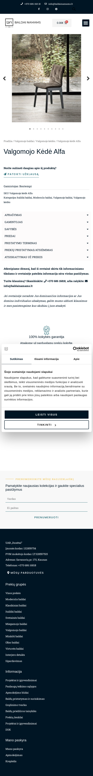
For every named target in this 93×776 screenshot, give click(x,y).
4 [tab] (41, 129)
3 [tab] (37, 129)
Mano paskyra (14, 749)
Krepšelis (10, 761)
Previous (4, 78)
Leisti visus (47, 414)
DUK (8, 729)
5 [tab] (45, 129)
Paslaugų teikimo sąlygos (20, 686)
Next (88, 78)
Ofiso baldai (12, 642)
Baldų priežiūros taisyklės (20, 711)
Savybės (11, 229)
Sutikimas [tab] (16, 358)
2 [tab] (34, 129)
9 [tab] (59, 129)
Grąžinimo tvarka (16, 705)
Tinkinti (46, 424)
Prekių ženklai (14, 717)
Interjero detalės (15, 655)
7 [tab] (52, 129)
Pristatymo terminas (21, 243)
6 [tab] (48, 129)
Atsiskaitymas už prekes (24, 257)
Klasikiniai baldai (15, 605)
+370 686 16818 (56, 281)
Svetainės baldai (15, 617)
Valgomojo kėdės (45, 141)
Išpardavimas (13, 661)
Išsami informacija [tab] (46, 358)
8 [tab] (56, 129)
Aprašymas (13, 215)
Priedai (10, 236)
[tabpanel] (46, 78)
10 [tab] (63, 129)
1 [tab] (30, 129)
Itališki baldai (24, 197)
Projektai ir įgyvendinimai (21, 680)
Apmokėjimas (13, 755)
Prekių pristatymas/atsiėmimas (29, 250)
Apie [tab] (76, 358)
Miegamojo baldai (16, 624)
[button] (85, 23)
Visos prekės (13, 593)
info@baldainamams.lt (18, 286)
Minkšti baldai (14, 636)
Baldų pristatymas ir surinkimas (25, 698)
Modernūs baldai (42, 197)
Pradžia (8, 141)
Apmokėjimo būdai (17, 692)
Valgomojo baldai (24, 141)
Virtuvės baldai (14, 648)
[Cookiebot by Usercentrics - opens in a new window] (73, 349)
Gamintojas (14, 222)
